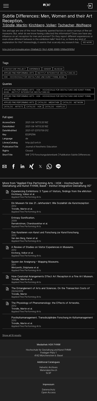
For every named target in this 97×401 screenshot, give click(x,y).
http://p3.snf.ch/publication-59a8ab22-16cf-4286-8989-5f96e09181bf (38, 49)
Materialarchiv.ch (48, 370)
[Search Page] (48, 5)
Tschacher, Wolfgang (74, 25)
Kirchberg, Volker (42, 25)
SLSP (48, 373)
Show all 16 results (11, 335)
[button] (6, 6)
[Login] (89, 8)
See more (87, 42)
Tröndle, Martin (14, 25)
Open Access (48, 392)
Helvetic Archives (48, 367)
